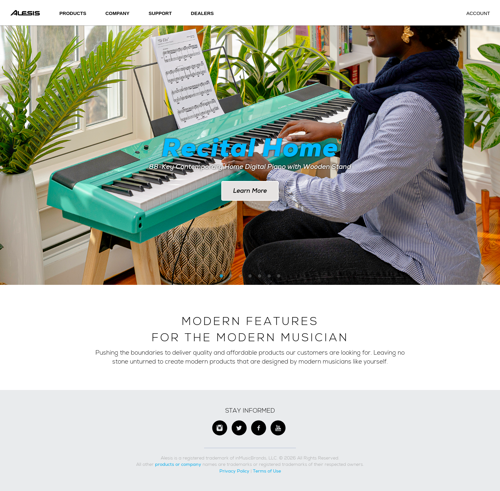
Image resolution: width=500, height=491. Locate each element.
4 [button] (250, 276)
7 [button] (279, 276)
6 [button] (269, 276)
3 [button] (240, 276)
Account (478, 13)
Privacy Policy (234, 471)
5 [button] (259, 276)
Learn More (250, 191)
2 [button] (231, 276)
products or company (178, 464)
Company (118, 13)
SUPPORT (160, 13)
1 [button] (221, 276)
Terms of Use (267, 471)
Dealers (202, 13)
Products (72, 13)
